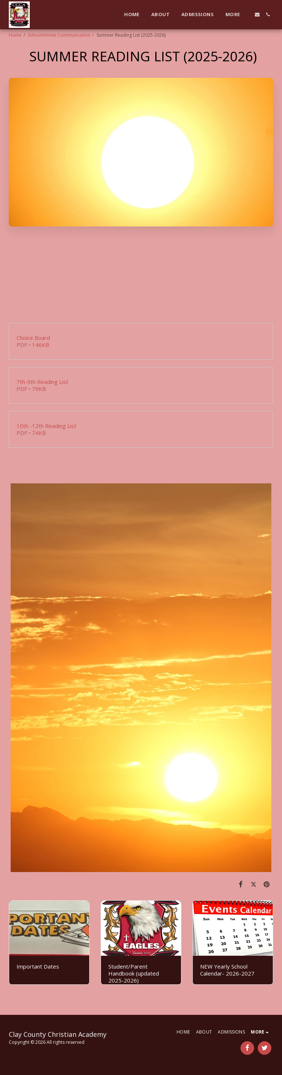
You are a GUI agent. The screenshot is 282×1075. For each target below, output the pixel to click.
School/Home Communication (59, 35)
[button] (257, 14)
